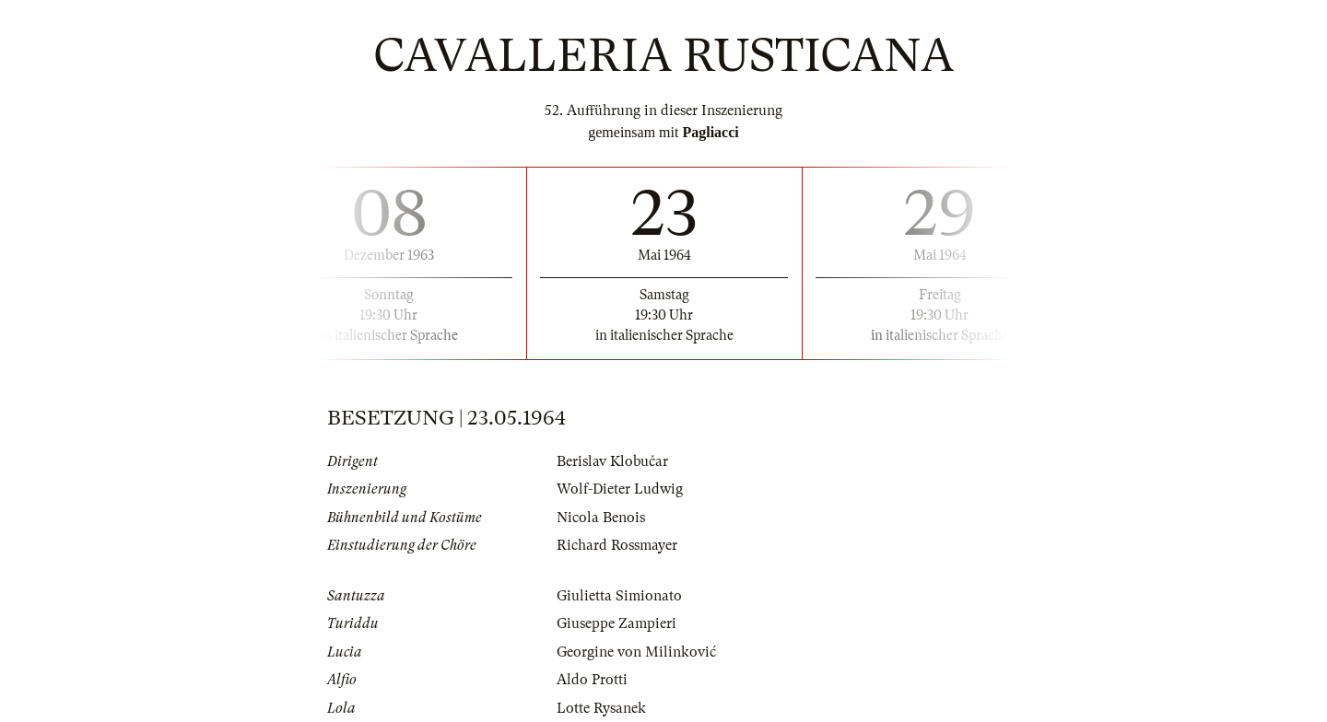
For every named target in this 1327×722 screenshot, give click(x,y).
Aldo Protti (592, 679)
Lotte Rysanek (601, 708)
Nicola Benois (601, 517)
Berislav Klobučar (612, 461)
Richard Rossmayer (617, 545)
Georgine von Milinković (636, 652)
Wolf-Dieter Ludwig (620, 489)
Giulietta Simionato (619, 596)
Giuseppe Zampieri (616, 623)
